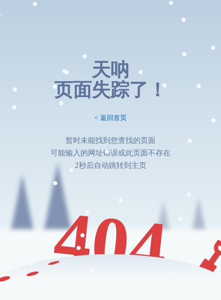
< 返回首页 (110, 117)
